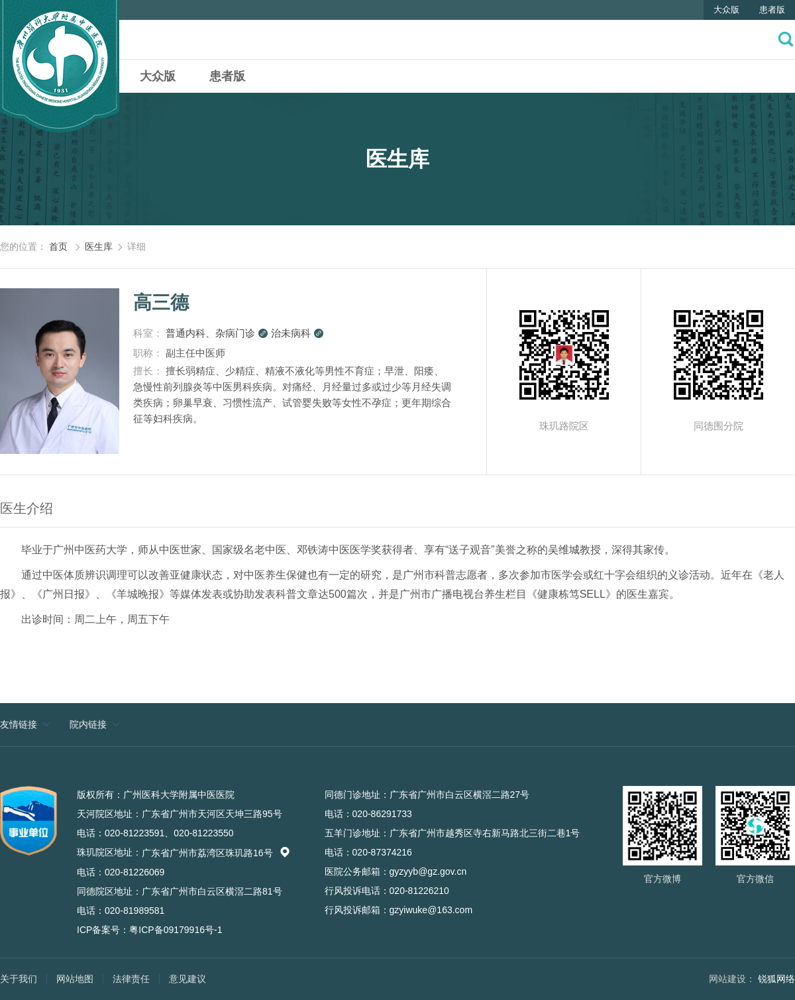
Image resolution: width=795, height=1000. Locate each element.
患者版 (772, 10)
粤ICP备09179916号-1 (175, 929)
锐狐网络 (776, 978)
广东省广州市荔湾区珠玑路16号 (216, 853)
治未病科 (297, 333)
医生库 (99, 246)
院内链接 (88, 724)
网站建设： (732, 978)
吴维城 (564, 549)
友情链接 (18, 724)
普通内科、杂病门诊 (217, 333)
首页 (58, 246)
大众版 (726, 10)
